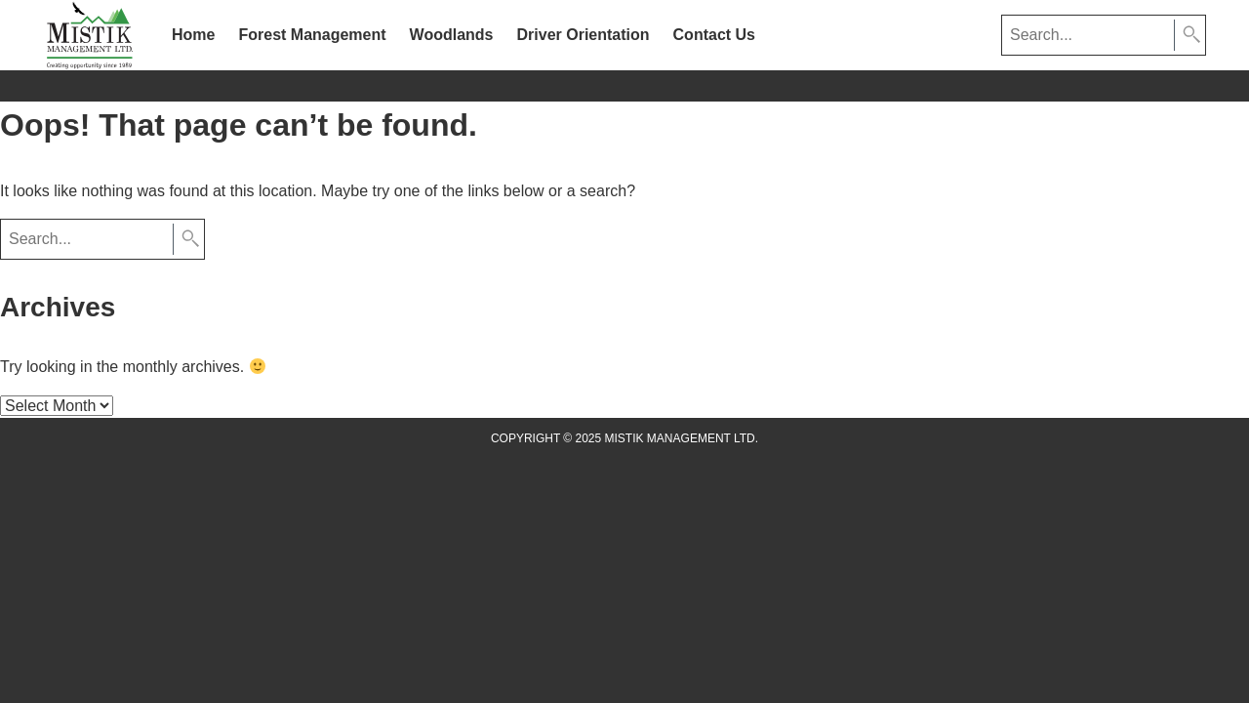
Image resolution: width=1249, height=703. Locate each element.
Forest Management (311, 34)
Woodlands (452, 34)
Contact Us (714, 34)
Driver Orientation (583, 34)
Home (193, 34)
